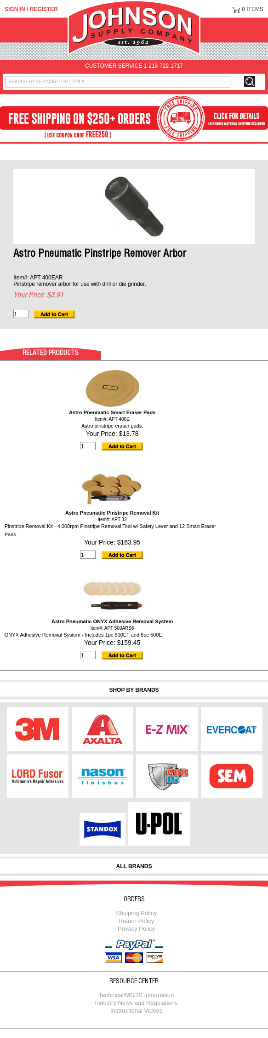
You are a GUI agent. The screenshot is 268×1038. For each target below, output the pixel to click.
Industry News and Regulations (136, 1002)
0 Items (252, 9)
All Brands (134, 866)
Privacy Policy (136, 928)
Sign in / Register (31, 9)
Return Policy (136, 920)
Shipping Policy (136, 913)
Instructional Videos (136, 1010)
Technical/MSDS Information (136, 995)
